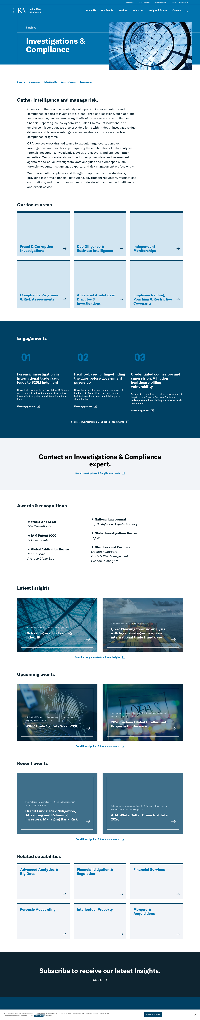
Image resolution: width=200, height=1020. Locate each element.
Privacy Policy (39, 1016)
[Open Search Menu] (186, 10)
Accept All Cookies (153, 1014)
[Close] (195, 1015)
